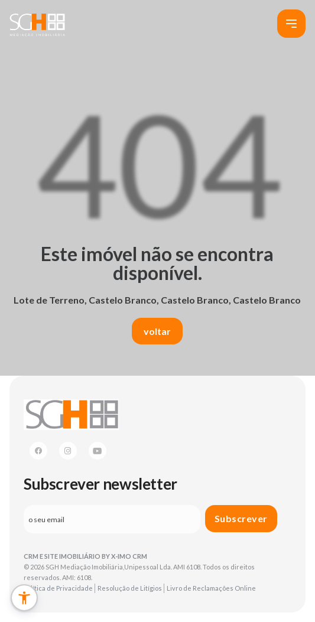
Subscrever (241, 518)
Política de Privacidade (58, 588)
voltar (157, 331)
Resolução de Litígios (130, 588)
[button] (24, 597)
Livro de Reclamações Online (211, 588)
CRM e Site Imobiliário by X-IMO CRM (85, 556)
